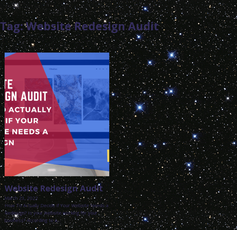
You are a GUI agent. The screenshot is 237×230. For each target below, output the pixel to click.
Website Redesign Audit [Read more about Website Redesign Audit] (54, 188)
